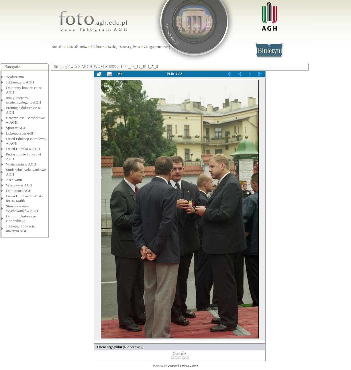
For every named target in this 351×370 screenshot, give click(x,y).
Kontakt (57, 47)
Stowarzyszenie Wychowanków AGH (22, 208)
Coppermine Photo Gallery (182, 365)
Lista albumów (77, 47)
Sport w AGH (16, 128)
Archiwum (14, 180)
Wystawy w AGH (19, 185)
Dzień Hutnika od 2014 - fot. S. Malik (24, 198)
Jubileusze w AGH (20, 82)
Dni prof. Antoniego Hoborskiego (21, 218)
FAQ (166, 47)
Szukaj (112, 47)
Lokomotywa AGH (20, 133)
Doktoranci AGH (19, 190)
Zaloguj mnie (153, 47)
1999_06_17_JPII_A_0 (139, 67)
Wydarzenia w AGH (21, 164)
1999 (112, 67)
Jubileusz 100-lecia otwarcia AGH (20, 228)
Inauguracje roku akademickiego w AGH (23, 100)
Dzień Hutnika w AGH (23, 149)
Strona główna (130, 47)
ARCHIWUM (92, 67)
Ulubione (97, 47)
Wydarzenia (15, 77)
